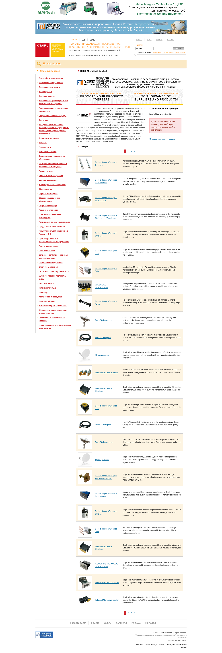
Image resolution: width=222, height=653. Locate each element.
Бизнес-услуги (45, 92)
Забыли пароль (159, 52)
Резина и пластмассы (49, 246)
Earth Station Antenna (104, 320)
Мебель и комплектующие (51, 176)
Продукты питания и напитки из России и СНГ (53, 232)
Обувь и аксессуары (48, 193)
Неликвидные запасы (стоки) (52, 185)
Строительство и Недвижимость (54, 271)
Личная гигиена (46, 171)
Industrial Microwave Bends (106, 372)
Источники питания (47, 152)
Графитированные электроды (52, 116)
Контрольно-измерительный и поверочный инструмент (53, 165)
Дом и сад (43, 120)
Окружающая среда (48, 205)
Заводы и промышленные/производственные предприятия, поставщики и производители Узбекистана (54, 129)
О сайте (139, 39)
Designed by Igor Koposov (178, 640)
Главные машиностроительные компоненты (53, 109)
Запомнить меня (143, 53)
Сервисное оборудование (50, 262)
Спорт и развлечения (48, 267)
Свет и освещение (47, 250)
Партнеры (121, 623)
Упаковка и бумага (47, 301)
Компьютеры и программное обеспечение (52, 157)
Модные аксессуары (48, 180)
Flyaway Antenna (102, 355)
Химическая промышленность (53, 306)
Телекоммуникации (47, 288)
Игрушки (43, 143)
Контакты (170, 39)
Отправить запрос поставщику (162, 139)
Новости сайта (78, 623)
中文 (83, 39)
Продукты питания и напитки (52, 226)
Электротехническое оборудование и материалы (55, 327)
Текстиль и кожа (46, 283)
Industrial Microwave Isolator (107, 600)
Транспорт (43, 292)
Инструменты (45, 147)
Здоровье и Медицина (49, 138)
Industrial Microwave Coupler (107, 583)
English (92, 39)
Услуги (149, 39)
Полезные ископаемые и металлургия (50, 216)
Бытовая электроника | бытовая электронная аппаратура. (53, 102)
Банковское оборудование (51, 83)
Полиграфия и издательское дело (54, 222)
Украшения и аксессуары (50, 297)
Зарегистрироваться (177, 52)
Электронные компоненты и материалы (52, 319)
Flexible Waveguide (103, 338)
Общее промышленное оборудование (49, 199)
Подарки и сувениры (48, 210)
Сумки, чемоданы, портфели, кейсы (52, 277)
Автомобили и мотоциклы (51, 78)
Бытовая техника (47, 96)
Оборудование (45, 189)
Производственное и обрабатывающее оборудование (54, 240)
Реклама (159, 39)
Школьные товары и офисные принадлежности (53, 311)
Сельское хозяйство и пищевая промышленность (53, 256)
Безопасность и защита (49, 87)
